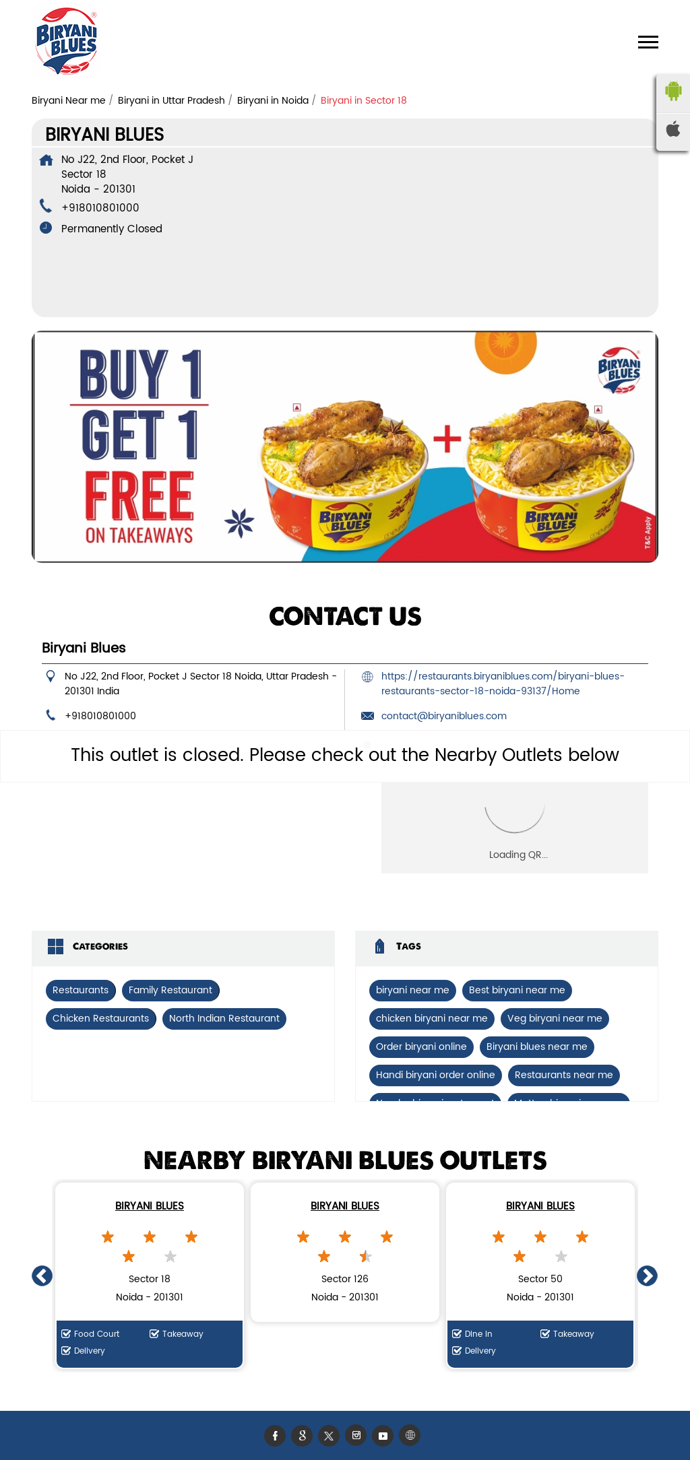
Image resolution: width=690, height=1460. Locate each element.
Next (647, 1275)
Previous (42, 1275)
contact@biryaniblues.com (444, 716)
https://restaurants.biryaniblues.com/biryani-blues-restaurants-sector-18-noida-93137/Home (503, 684)
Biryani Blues (149, 1206)
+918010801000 (100, 208)
